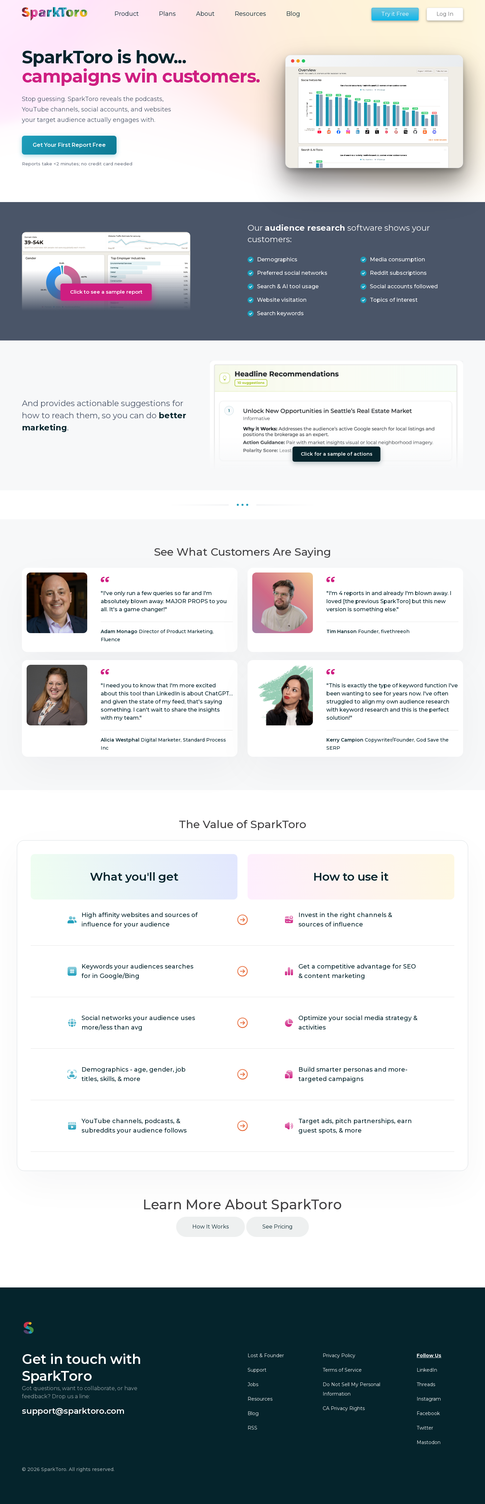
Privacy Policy (339, 1355)
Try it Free (395, 14)
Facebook (428, 1413)
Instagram (429, 1399)
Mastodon (429, 1442)
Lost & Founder (266, 1355)
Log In (445, 14)
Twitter (425, 1428)
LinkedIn (427, 1370)
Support (257, 1370)
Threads (426, 1384)
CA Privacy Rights (344, 1408)
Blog (253, 1413)
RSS (252, 1428)
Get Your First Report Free (69, 145)
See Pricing (277, 1226)
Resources (260, 1399)
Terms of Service (342, 1370)
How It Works (210, 1226)
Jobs (253, 1384)
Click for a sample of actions (337, 454)
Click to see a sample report (106, 292)
